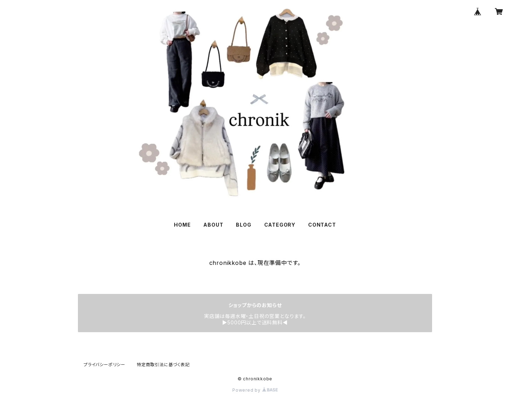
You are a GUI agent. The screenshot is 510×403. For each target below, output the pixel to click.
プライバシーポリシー (104, 364)
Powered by (255, 390)
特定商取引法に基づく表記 (163, 364)
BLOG (243, 225)
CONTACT (322, 225)
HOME (182, 225)
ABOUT (213, 225)
